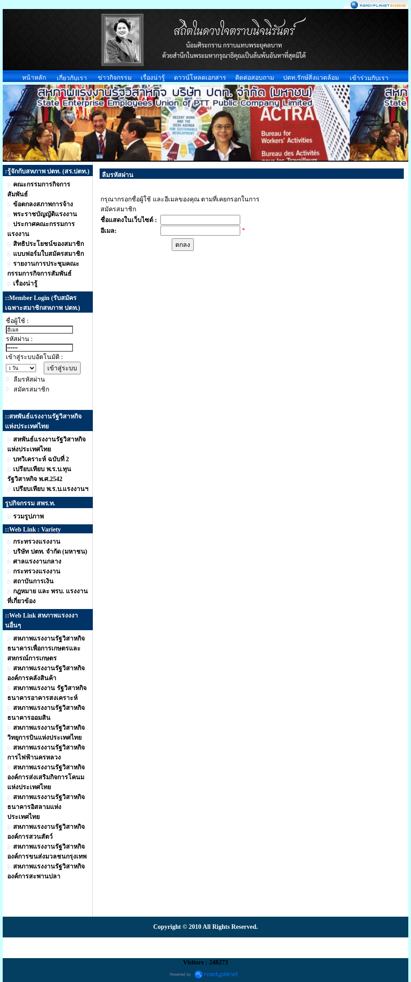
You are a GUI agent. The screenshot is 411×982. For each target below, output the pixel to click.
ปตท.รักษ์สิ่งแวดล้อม (311, 77)
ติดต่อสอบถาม (254, 77)
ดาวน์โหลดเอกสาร (200, 77)
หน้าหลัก (34, 77)
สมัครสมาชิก (31, 389)
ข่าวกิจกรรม (115, 77)
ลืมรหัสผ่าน (29, 379)
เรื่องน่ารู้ (153, 77)
